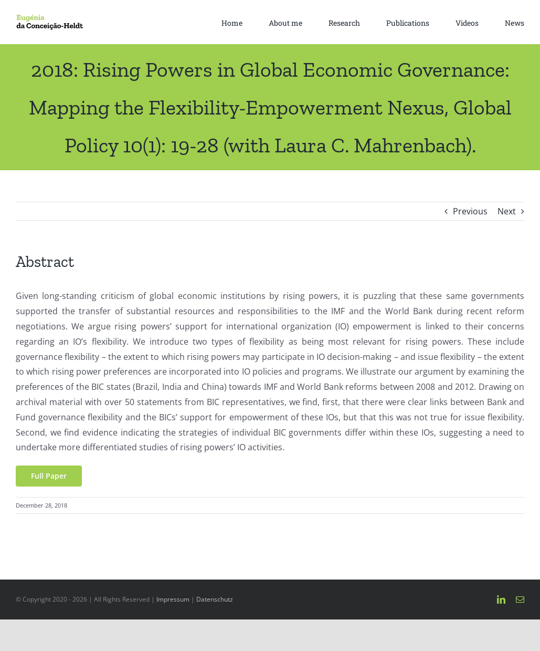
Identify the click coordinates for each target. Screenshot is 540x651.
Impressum (172, 599)
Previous (470, 211)
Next (506, 211)
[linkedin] (501, 599)
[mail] (520, 599)
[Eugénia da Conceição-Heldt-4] (49, 18)
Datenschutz (214, 599)
